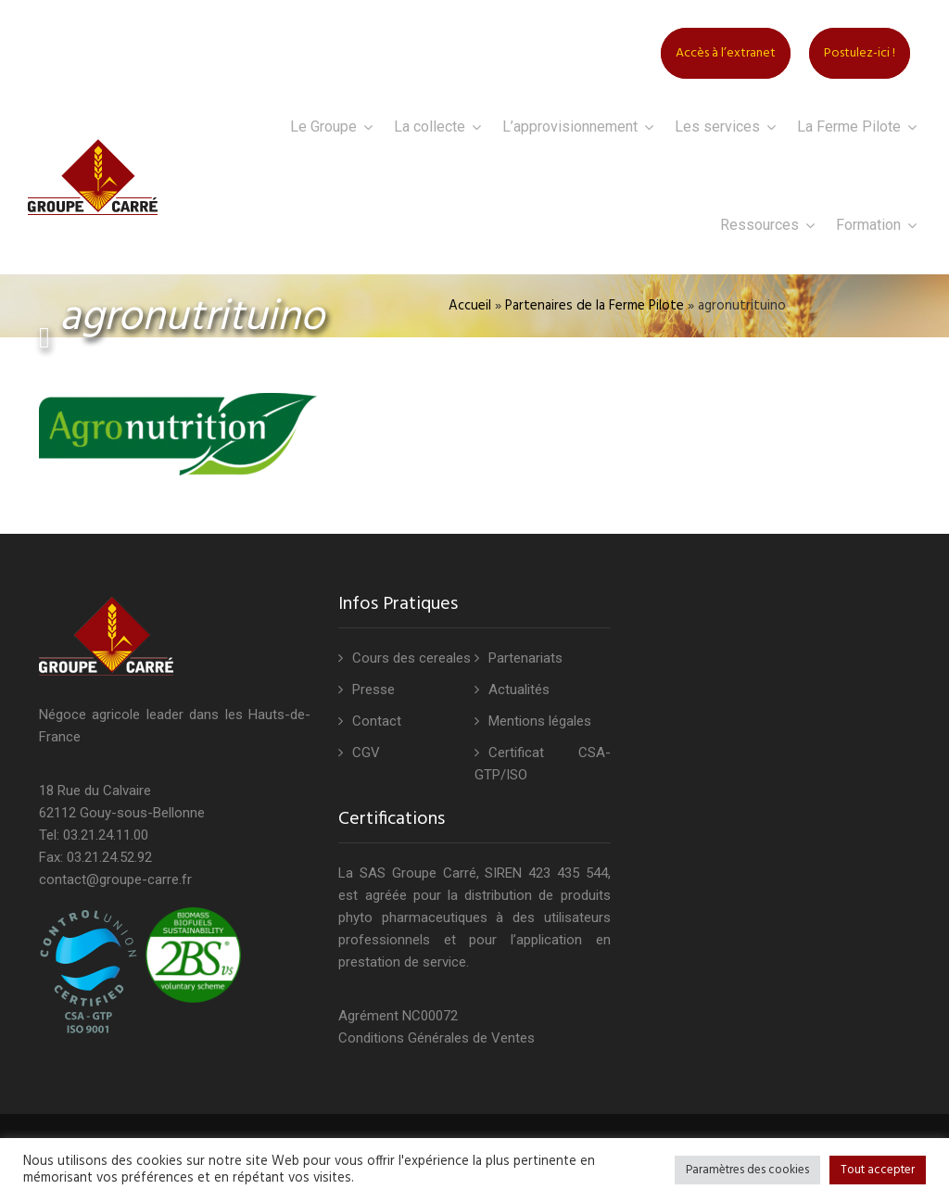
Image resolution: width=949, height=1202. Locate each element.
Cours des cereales (411, 658)
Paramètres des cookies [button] (747, 1170)
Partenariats (525, 658)
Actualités (519, 689)
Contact (376, 721)
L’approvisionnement (570, 126)
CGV (366, 752)
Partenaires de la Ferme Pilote (594, 306)
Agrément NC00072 (398, 1015)
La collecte (429, 126)
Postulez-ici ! (859, 53)
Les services (717, 126)
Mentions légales (539, 721)
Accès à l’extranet (726, 53)
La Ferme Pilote (849, 126)
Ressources (759, 225)
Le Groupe (323, 126)
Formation (868, 225)
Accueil (470, 306)
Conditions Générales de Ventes (436, 1038)
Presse (373, 689)
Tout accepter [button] (878, 1170)
